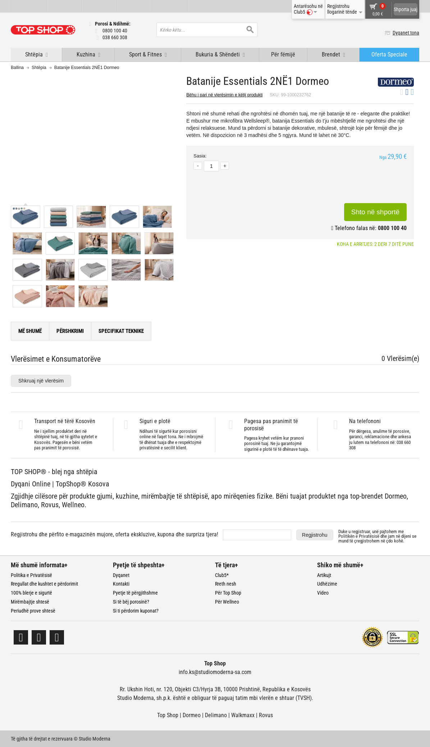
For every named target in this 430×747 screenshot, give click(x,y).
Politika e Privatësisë (31, 575)
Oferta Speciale (389, 54)
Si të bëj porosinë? (131, 602)
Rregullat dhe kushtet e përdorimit (44, 584)
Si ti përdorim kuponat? (136, 611)
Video (323, 593)
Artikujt (324, 575)
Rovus (266, 715)
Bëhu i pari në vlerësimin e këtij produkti (224, 94)
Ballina (17, 67)
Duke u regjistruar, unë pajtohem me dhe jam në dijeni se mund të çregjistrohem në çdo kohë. (377, 536)
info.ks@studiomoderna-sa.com (215, 672)
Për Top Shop (228, 593)
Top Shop (167, 715)
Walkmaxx (243, 715)
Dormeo (192, 715)
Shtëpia (39, 67)
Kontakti (121, 584)
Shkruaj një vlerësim (41, 381)
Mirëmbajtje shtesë (30, 602)
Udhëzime (327, 584)
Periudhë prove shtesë (33, 611)
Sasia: (199, 156)
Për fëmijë (283, 54)
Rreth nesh (225, 584)
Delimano (216, 715)
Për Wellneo (227, 602)
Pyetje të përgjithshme (135, 593)
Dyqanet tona (406, 33)
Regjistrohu (315, 535)
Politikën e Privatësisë (358, 536)
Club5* (222, 575)
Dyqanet (121, 575)
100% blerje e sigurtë (31, 593)
